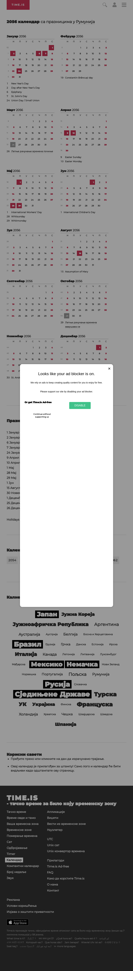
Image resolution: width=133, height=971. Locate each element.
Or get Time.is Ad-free (38, 402)
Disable (80, 405)
